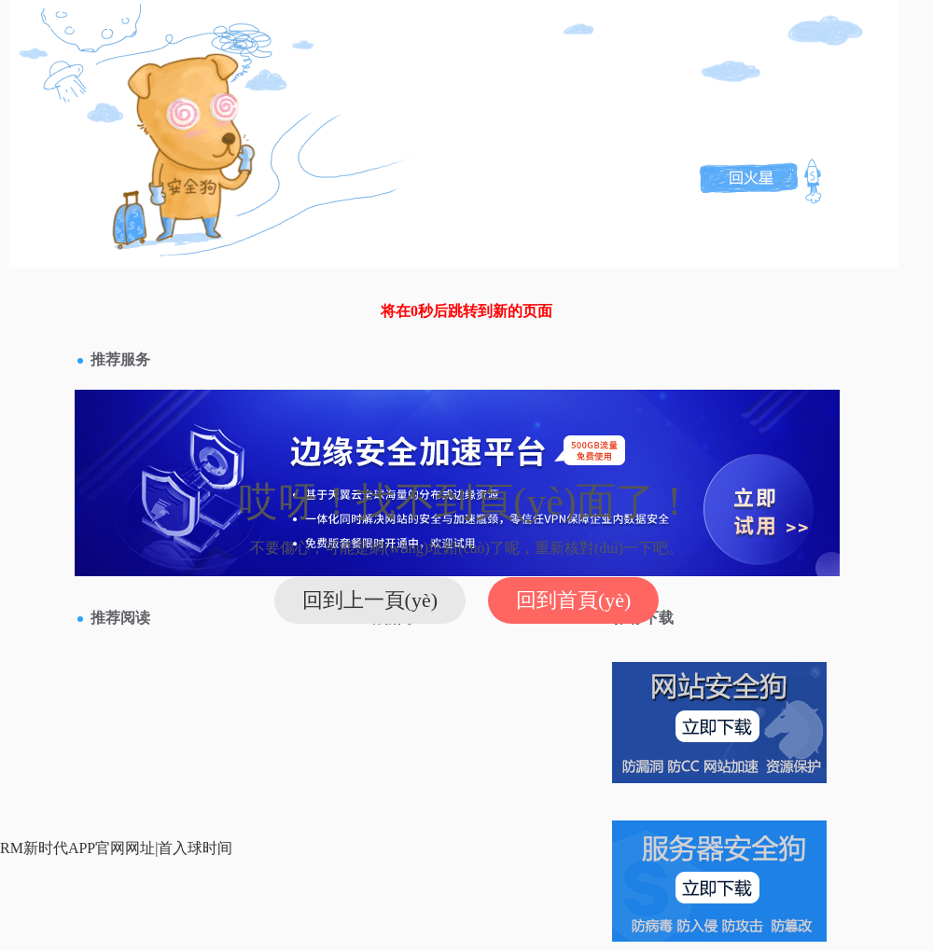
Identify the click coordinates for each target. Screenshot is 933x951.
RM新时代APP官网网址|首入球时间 (116, 848)
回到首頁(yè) (573, 600)
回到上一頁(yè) (370, 600)
